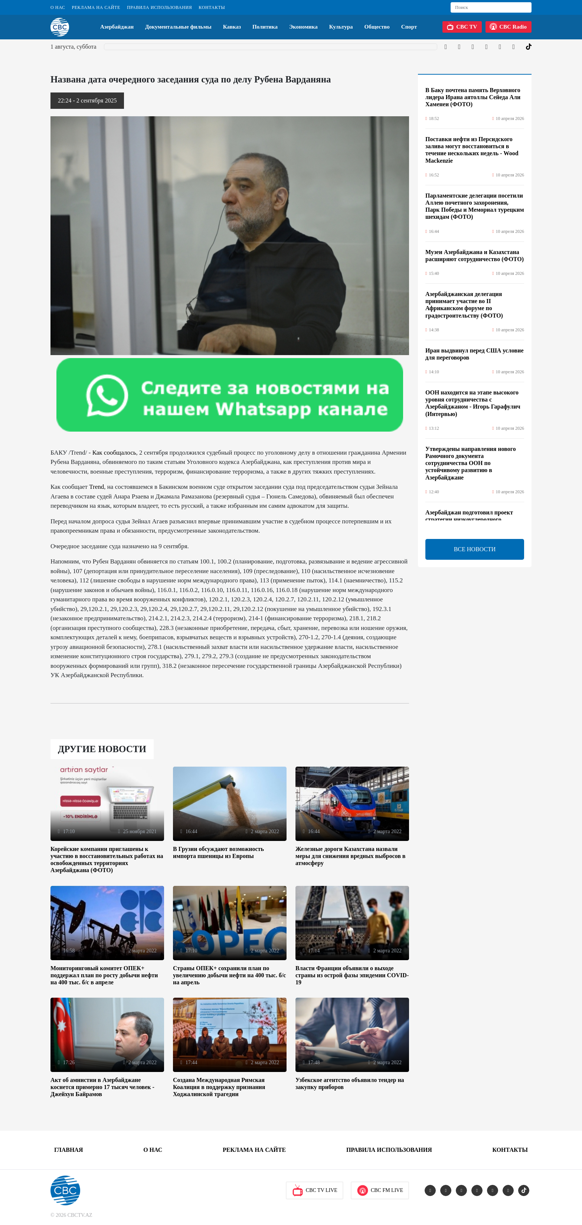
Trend (96, 486)
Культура (341, 27)
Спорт (409, 27)
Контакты (212, 7)
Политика (265, 27)
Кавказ (232, 27)
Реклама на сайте (96, 7)
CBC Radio (508, 26)
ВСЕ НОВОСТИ (475, 549)
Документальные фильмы (178, 27)
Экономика (303, 27)
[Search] (491, 7)
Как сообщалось (114, 452)
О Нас (57, 7)
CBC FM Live (380, 1190)
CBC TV (462, 26)
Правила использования (159, 7)
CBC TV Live (314, 1190)
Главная (68, 1150)
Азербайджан (117, 27)
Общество (377, 27)
